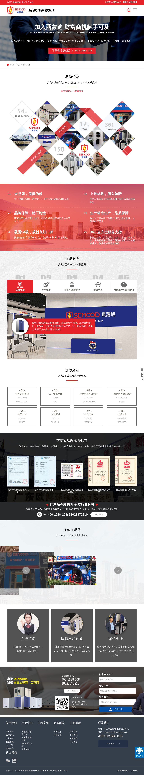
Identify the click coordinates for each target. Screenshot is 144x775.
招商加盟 (26, 64)
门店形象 (73, 742)
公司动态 (57, 731)
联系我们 (103, 722)
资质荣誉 (10, 738)
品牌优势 (73, 731)
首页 (18, 64)
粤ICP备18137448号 (58, 770)
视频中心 (10, 748)
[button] (26, 570)
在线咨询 (99, 514)
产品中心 (27, 722)
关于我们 (11, 722)
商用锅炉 (26, 749)
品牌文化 (10, 735)
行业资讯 (57, 735)
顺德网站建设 (123, 770)
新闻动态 (59, 722)
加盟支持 (73, 735)
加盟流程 (73, 738)
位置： (13, 64)
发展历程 (10, 742)
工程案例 (43, 722)
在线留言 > (113, 744)
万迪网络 (134, 770)
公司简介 (10, 731)
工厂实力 (10, 745)
